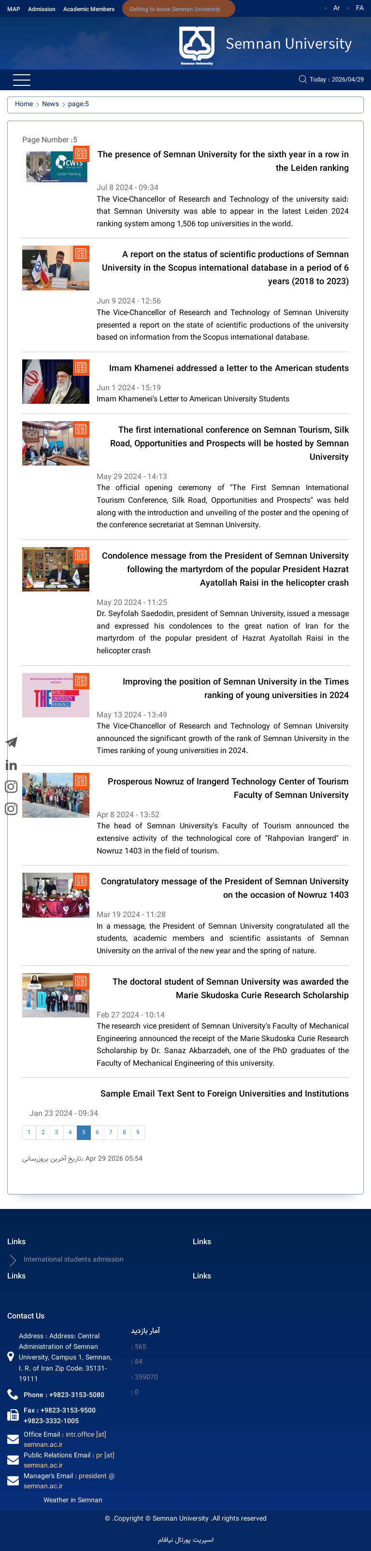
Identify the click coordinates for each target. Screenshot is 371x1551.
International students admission (65, 1260)
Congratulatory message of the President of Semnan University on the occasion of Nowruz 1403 (225, 889)
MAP (13, 9)
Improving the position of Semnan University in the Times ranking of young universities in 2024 (236, 689)
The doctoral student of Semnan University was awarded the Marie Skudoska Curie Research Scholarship (231, 989)
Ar (336, 8)
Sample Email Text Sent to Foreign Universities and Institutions (224, 1094)
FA (360, 8)
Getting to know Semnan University (174, 9)
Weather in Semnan (72, 1501)
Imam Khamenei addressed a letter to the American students (229, 369)
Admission (42, 9)
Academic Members (88, 9)
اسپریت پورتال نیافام (186, 1541)
